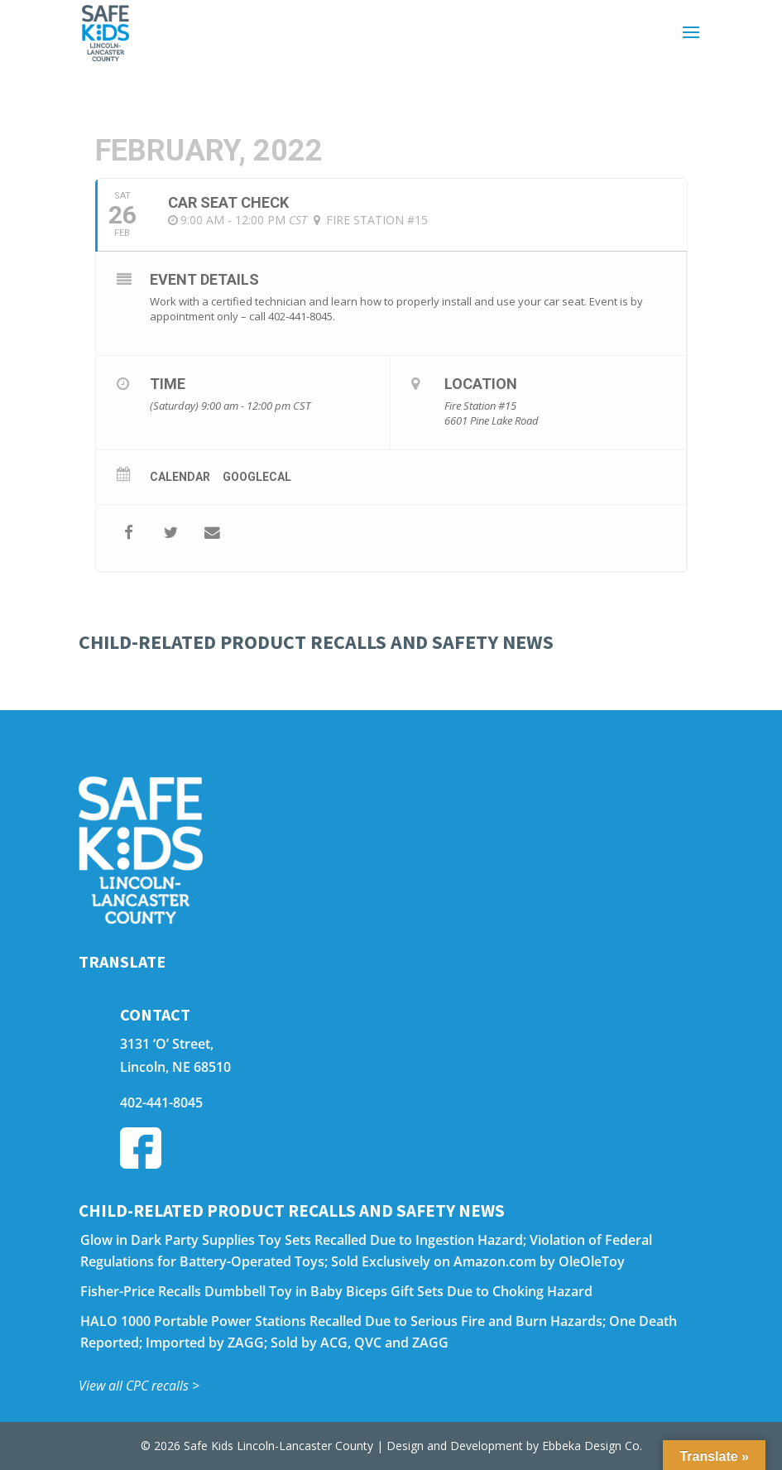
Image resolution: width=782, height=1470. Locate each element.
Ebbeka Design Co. (592, 1445)
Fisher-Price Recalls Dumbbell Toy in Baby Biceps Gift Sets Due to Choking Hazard (336, 1291)
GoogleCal (257, 476)
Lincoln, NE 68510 (175, 1067)
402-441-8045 (161, 1102)
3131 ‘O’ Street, (166, 1044)
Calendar (180, 476)
